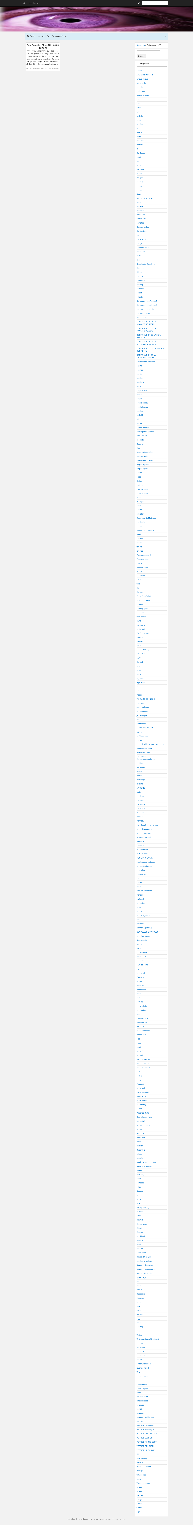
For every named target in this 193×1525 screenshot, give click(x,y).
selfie (139, 1187)
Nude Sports (142, 940)
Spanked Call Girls (144, 1257)
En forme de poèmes (145, 460)
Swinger (140, 1314)
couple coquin (142, 403)
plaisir (139, 1047)
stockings (140, 1298)
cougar (139, 395)
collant (139, 293)
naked (139, 907)
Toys (138, 1372)
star (138, 1282)
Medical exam (142, 850)
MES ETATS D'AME (145, 858)
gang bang (141, 625)
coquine (140, 378)
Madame (140, 813)
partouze (140, 981)
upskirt (139, 1409)
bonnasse (140, 186)
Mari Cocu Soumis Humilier (147, 825)
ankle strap (141, 91)
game (139, 621)
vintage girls (141, 1475)
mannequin (141, 821)
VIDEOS (140, 1463)
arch (138, 104)
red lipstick (141, 1121)
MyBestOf (140, 899)
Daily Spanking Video (36, 68)
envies (139, 473)
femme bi (140, 547)
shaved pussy (142, 1224)
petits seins (141, 1010)
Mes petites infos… (144, 866)
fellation (140, 539)
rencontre (140, 1133)
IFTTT (139, 691)
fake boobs (141, 522)
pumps (139, 1109)
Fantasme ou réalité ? (145, 530)
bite (138, 161)
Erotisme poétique (144, 489)
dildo (138, 448)
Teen (138, 1331)
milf (138, 878)
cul (138, 419)
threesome (141, 1343)
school (139, 1170)
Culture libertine (143, 427)
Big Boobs (141, 153)
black (139, 165)
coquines (140, 382)
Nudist (139, 944)
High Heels (141, 683)
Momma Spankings (144, 891)
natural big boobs (143, 915)
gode (139, 646)
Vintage (140, 1471)
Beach (139, 132)
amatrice (140, 87)
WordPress (105, 1519)
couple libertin (142, 407)
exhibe (139, 510)
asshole (140, 116)
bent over (140, 141)
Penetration (141, 989)
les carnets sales (143, 752)
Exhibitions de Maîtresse (146, 518)
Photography (142, 1022)
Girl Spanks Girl (143, 633)
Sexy (139, 1216)
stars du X (141, 1290)
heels (139, 674)
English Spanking (144, 469)
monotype (140, 895)
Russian (140, 1146)
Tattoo (139, 1323)
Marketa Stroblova (144, 833)
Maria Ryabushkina (144, 829)
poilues (139, 1076)
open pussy (141, 957)
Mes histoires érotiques (146, 862)
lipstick (139, 792)
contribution (141, 317)
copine (139, 366)
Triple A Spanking (144, 1388)
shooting (140, 1232)
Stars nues (141, 1294)
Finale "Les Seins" (144, 596)
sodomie (140, 1240)
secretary (140, 1175)
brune (139, 202)
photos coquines (143, 1031)
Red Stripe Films (143, 1125)
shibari (139, 1228)
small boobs (141, 1236)
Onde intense (142, 952)
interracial (140, 703)
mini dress (141, 883)
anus (138, 99)
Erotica (139, 481)
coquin (139, 374)
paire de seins (142, 965)
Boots (139, 194)
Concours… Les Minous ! (147, 305)
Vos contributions (143, 1483)
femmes (140, 551)
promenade (141, 1088)
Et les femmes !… (144, 493)
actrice (139, 71)
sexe (138, 1203)
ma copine (141, 804)
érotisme (140, 485)
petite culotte (142, 1006)
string (139, 1302)
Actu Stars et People (145, 75)
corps (139, 386)
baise (139, 120)
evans (139, 497)
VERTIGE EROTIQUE (145, 1430)
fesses (139, 563)
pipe (138, 1039)
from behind (141, 617)
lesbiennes (141, 767)
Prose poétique (143, 1092)
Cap (138, 235)
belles (139, 136)
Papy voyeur (142, 977)
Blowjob (140, 178)
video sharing (142, 1458)
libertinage (141, 780)
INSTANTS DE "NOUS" (146, 699)
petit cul (140, 1002)
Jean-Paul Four (143, 707)
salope (139, 1154)
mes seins (141, 870)
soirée (139, 1244)
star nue (140, 1286)
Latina (139, 732)
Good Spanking (143, 650)
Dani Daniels (142, 436)
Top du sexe (34, 3)
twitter (139, 1393)
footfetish (140, 613)
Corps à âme (142, 390)
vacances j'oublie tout (145, 1417)
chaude (140, 260)
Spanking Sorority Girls (146, 1269)
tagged (139, 1319)
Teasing (140, 1327)
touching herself (143, 1368)
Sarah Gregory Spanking (146, 1162)
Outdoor (140, 961)
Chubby (140, 276)
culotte (139, 423)
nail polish (141, 903)
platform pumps (143, 1064)
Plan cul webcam (143, 1059)
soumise (140, 1249)
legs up (139, 740)
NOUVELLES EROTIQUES (147, 932)
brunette (140, 206)
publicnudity (141, 1105)
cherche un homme (144, 268)
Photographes (142, 1018)
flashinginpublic (143, 608)
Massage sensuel (144, 837)
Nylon (139, 948)
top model (140, 1351)
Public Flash (141, 1096)
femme (139, 543)
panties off (141, 973)
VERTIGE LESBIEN (145, 1438)
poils (138, 1072)
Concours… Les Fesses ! (147, 301)
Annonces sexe (143, 95)
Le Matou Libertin (144, 736)
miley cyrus (141, 874)
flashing (140, 604)
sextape (140, 1212)
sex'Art (139, 1199)
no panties (141, 920)
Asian (139, 108)
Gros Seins (141, 654)
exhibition (140, 514)
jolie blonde (141, 724)
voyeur (139, 1491)
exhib (139, 506)
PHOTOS (140, 1026)
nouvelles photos (143, 936)
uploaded (140, 1405)
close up (140, 285)
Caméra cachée (143, 227)
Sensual (140, 1191)
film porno (140, 592)
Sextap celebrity (143, 1207)
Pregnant (140, 1084)
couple (139, 399)
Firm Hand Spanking (145, 600)
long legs (140, 796)
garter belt (141, 629)
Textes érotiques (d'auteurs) (148, 1339)
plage (139, 1043)
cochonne (140, 289)
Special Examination (145, 1273)
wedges (140, 1500)
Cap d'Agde (141, 239)
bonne (139, 190)
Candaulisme (142, 231)
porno (139, 1080)
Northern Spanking (52, 68)
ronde (139, 1142)
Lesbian (140, 763)
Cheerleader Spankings (146, 264)
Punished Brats (143, 1113)
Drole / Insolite (142, 456)
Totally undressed (144, 1364)
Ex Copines (141, 502)
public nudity (142, 1101)
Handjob (140, 662)
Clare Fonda (142, 280)
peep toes (141, 985)
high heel (140, 678)
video (139, 1454)
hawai (139, 670)
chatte (139, 256)
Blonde (139, 174)
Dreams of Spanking (145, 452)
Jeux (138, 720)
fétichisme (141, 576)
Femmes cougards (144, 555)
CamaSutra (141, 219)
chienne (140, 272)
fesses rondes (142, 567)
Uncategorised (142, 1401)
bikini (139, 157)
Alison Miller (141, 83)
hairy (138, 658)
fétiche (139, 571)
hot (138, 687)
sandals (140, 1158)
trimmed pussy (142, 1376)
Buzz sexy (141, 215)
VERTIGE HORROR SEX (147, 1434)
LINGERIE (141, 788)
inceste (139, 695)
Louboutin (141, 800)
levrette (140, 771)
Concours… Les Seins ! (146, 309)
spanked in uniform (144, 1261)
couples (140, 411)
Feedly (139, 534)
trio (138, 1380)
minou (139, 887)
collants (140, 297)
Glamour (140, 637)
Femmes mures (143, 559)
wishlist (139, 1504)
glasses (140, 641)
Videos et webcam (144, 1467)
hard (138, 666)
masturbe (140, 846)
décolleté (140, 440)
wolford (139, 1508)
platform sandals (143, 1068)
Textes (139, 1335)
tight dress (141, 1347)
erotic (139, 477)
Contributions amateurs (146, 362)
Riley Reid (141, 1138)
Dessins (140, 444)
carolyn (139, 243)
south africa (141, 1253)
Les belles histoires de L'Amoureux (151, 744)
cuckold (140, 415)
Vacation (140, 1421)
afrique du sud (142, 79)
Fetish (139, 580)
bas (138, 128)
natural (139, 911)
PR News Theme (119, 1519)
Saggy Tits (141, 1150)
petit (138, 998)
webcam (140, 1495)
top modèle (141, 1356)
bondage (140, 182)
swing (139, 1310)
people (139, 994)
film (138, 588)
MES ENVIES (142, 854)
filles (138, 584)
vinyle (139, 1479)
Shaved (140, 1220)
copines (140, 370)
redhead (140, 1129)
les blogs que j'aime (144, 748)
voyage (139, 1487)
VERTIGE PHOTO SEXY (147, 1442)
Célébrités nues (143, 248)
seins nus (140, 1183)
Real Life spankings (144, 1117)
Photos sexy (141, 1035)
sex (138, 1195)
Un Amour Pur (142, 1397)
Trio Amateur (142, 1384)
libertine (140, 784)
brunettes (140, 211)
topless (139, 1360)
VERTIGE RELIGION (145, 1446)
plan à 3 (140, 1051)
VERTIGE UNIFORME (146, 1450)
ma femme (141, 808)
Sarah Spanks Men (144, 1166)
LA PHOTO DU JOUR (145, 728)
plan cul (140, 1055)
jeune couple (142, 715)
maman (140, 817)
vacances (140, 1413)
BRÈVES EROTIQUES (146, 198)
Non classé (141, 924)
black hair (140, 169)
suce (138, 1306)
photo (139, 1014)
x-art (138, 1512)
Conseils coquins (143, 313)
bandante (140, 124)
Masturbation (142, 841)
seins (139, 1179)
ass (138, 112)
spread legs (141, 1277)
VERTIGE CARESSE (145, 1425)
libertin (139, 776)
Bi (137, 149)
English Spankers (144, 465)
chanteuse (141, 252)
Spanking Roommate (145, 1265)
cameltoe (140, 223)
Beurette (140, 145)
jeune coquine (142, 711)
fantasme (140, 526)
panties (139, 969)
